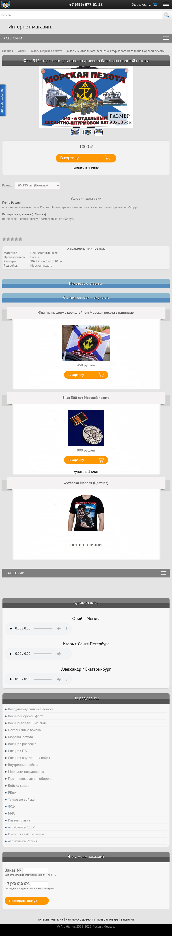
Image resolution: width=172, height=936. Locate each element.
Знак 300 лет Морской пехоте (86, 397)
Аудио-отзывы (86, 602)
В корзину (76, 375)
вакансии (127, 919)
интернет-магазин (50, 919)
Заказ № (26, 870)
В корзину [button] (69, 158)
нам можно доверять (80, 919)
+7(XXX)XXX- (26, 884)
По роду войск (86, 697)
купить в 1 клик (86, 168)
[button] (167, 15)
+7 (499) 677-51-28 (86, 4)
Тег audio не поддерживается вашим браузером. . (38, 629)
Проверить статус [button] (23, 901)
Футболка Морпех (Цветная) (86, 482)
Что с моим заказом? (86, 856)
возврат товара (107, 919)
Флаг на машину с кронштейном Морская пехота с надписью (86, 312)
